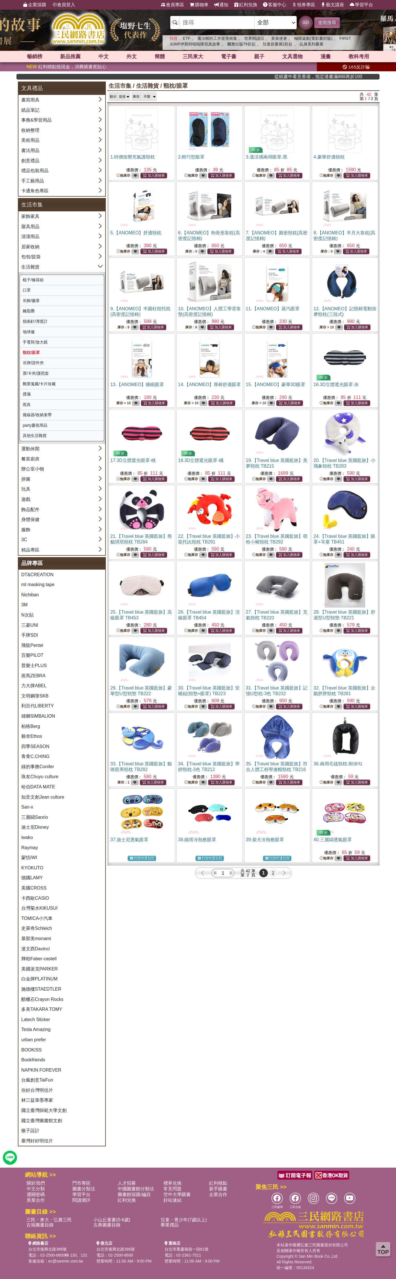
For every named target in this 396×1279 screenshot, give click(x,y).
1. (132, 157)
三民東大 (193, 56)
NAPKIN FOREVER (41, 1070)
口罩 (27, 290)
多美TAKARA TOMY (41, 1009)
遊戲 (25, 499)
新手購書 (218, 1188)
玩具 (25, 489)
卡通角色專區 (35, 190)
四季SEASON (35, 746)
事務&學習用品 (36, 120)
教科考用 (359, 56)
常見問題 (172, 1188)
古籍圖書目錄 (40, 1224)
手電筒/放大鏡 (35, 342)
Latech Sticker (35, 1019)
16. (336, 384)
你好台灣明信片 (37, 1090)
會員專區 (172, 5)
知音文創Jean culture (42, 797)
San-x (27, 807)
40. (332, 839)
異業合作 (36, 1200)
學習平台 (361, 5)
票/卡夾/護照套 (36, 373)
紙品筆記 (30, 110)
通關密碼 (36, 1194)
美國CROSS (34, 888)
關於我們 (36, 1183)
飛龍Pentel (32, 645)
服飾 (25, 529)
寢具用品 (30, 226)
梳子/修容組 (33, 280)
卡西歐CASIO (35, 898)
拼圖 (25, 479)
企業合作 (218, 1194)
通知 (221, 5)
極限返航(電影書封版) (313, 38)
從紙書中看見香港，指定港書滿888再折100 (346, 76)
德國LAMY (32, 877)
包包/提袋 (31, 256)
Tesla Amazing (35, 1029)
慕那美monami (36, 938)
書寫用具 (30, 99)
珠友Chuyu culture (39, 776)
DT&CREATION (37, 574)
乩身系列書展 (311, 44)
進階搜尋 (327, 22)
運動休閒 (30, 448)
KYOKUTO (32, 867)
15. (276, 384)
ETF (186, 38)
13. (137, 384)
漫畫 (326, 56)
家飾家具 (30, 216)
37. (129, 839)
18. (201, 460)
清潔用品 (30, 236)
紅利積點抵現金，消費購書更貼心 (66, 66)
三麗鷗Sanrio (34, 817)
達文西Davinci (35, 948)
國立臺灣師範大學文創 (44, 1110)
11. (273, 308)
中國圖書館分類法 (136, 1188)
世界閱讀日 (254, 38)
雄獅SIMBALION (38, 716)
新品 (70, 56)
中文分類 (36, 1188)
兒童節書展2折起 (278, 44)
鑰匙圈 (29, 311)
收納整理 (30, 130)
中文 (103, 56)
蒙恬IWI (29, 857)
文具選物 (292, 56)
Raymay (29, 847)
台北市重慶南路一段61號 (187, 1249)
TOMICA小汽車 (36, 918)
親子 (259, 56)
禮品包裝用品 (35, 170)
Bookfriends (33, 1059)
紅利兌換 (245, 5)
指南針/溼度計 (35, 321)
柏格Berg (30, 726)
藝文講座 (332, 5)
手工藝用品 (32, 180)
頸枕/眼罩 (31, 352)
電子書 (228, 56)
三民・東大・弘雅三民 (49, 1219)
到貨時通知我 (142, 858)
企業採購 (34, 5)
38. (197, 839)
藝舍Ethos (31, 736)
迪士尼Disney (35, 827)
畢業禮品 (170, 1224)
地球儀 (29, 332)
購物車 (199, 5)
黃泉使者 (279, 38)
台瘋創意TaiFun (37, 1080)
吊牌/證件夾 (33, 363)
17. (133, 460)
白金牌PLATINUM (39, 978)
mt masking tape (37, 584)
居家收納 (30, 246)
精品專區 (30, 549)
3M (24, 604)
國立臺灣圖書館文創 (41, 1120)
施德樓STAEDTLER (41, 989)
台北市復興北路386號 (47, 1249)
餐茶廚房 (30, 459)
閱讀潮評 (81, 1200)
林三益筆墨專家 (37, 1100)
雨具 (27, 404)
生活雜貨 (30, 266)
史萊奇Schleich (36, 928)
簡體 (160, 56)
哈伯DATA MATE (38, 786)
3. (267, 157)
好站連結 (172, 1200)
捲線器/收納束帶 (37, 415)
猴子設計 (30, 1130)
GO (305, 22)
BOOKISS (31, 1049)
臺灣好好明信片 (37, 1140)
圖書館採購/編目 (134, 1194)
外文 (132, 56)
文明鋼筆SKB (35, 695)
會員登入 (63, 5)
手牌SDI (29, 635)
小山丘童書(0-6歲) (111, 1219)
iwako (27, 837)
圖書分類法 (83, 1188)
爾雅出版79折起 (241, 44)
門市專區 (81, 1183)
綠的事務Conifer (37, 766)
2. (191, 157)
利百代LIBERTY (37, 705)
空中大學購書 (177, 1194)
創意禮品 (30, 160)
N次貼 (27, 615)
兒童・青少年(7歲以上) (184, 1219)
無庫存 (123, 175)
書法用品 (30, 150)
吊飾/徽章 (31, 300)
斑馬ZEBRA (33, 675)
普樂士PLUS (34, 665)
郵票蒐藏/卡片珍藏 (39, 384)
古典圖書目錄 (107, 1224)
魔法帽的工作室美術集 (217, 38)
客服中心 (274, 5)
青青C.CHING (35, 756)
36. (337, 763)
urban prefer (33, 1039)
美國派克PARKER (39, 968)
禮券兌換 (172, 1183)
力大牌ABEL (34, 685)
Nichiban (30, 594)
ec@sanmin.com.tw (65, 1261)
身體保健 (30, 519)
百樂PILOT (32, 655)
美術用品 (30, 140)
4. (328, 157)
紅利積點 (218, 1183)
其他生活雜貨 (35, 435)
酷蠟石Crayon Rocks (42, 999)
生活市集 (120, 86)
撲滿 (27, 394)
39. (265, 839)
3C (24, 539)
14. (209, 384)
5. (135, 232)
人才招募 (127, 1183)
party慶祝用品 (35, 425)
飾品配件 (30, 509)
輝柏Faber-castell (38, 958)
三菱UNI (29, 625)
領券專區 (303, 5)
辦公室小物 (32, 468)
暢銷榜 (34, 56)
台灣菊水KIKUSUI (39, 908)
